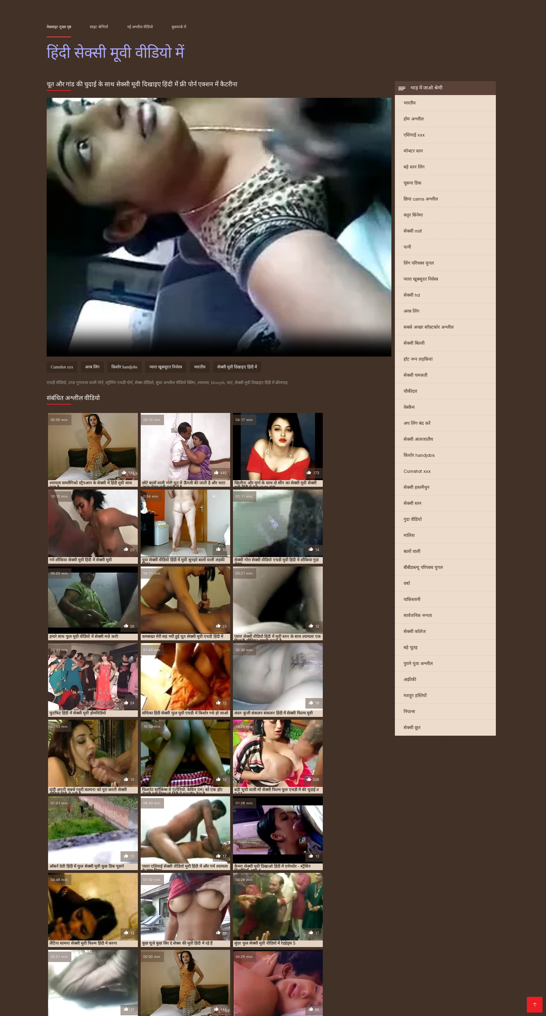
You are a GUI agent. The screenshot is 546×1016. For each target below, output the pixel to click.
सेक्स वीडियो (349, 989)
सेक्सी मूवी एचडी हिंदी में (72, 943)
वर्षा (407, 584)
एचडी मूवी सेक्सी (436, 984)
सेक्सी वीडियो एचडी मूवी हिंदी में (249, 947)
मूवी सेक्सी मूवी (345, 978)
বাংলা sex (169, 967)
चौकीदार (410, 391)
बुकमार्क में (179, 27)
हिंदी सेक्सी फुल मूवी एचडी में (201, 955)
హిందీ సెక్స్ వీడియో (232, 984)
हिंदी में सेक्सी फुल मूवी (319, 951)
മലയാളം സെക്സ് (270, 1000)
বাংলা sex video (379, 973)
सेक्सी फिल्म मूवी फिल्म (300, 995)
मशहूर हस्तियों (415, 696)
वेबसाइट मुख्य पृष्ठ (59, 27)
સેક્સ (244, 1006)
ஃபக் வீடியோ (461, 967)
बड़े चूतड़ (411, 648)
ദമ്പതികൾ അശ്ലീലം (74, 967)
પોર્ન (462, 1000)
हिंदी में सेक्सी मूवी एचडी (389, 951)
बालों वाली (412, 552)
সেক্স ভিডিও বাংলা (238, 967)
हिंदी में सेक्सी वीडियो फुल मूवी (113, 955)
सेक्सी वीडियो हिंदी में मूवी (419, 947)
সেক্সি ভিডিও (101, 978)
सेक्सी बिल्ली (414, 343)
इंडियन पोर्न (231, 1000)
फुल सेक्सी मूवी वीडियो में (144, 939)
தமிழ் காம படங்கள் (129, 967)
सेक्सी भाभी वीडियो (315, 984)
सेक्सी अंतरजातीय (418, 440)
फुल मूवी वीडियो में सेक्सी (103, 939)
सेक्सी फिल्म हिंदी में (237, 978)
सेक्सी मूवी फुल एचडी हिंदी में (283, 943)
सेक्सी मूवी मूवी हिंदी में (325, 943)
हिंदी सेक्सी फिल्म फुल (212, 1006)
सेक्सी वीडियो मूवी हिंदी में (295, 947)
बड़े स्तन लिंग (414, 167)
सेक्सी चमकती (415, 375)
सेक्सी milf (413, 231)
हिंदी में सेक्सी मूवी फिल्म (428, 951)
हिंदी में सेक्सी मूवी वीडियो (470, 951)
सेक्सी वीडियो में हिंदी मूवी (336, 947)
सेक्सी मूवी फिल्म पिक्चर (218, 973)
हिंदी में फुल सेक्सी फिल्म (161, 951)
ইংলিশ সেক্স (164, 978)
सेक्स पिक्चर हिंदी (315, 1000)
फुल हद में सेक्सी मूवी (219, 939)
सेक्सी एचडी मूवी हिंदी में (408, 939)
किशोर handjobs (419, 456)
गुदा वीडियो (413, 520)
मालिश (409, 536)
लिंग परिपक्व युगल (419, 263)
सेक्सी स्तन (412, 504)
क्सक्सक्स (206, 1000)
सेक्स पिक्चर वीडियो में (185, 984)
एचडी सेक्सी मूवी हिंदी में (64, 939)
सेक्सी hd (412, 295)
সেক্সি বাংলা (134, 978)
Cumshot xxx (417, 472)
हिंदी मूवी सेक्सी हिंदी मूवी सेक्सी (159, 1000)
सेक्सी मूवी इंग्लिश (385, 989)
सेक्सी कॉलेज (415, 632)
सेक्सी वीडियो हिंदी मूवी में (378, 947)
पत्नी (407, 247)
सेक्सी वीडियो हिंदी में (100, 1006)
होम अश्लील (414, 119)
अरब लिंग (411, 311)
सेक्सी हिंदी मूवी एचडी (186, 989)
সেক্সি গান (442, 1000)
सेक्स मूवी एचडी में (372, 939)
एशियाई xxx (414, 135)
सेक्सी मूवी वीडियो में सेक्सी (365, 943)
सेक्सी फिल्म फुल (64, 995)
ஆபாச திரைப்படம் (82, 989)
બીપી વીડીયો (198, 967)
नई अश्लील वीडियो (140, 27)
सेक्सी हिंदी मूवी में (455, 947)
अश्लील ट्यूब (313, 978)
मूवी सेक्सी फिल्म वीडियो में (259, 939)
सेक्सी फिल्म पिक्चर (330, 967)
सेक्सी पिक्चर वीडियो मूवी (306, 989)
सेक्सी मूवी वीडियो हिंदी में (408, 943)
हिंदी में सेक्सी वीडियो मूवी (157, 955)
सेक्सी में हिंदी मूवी (208, 947)
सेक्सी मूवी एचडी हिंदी (334, 973)
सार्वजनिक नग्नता (418, 616)
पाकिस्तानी (412, 600)
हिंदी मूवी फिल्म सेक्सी (249, 995)
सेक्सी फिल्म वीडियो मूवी (137, 995)
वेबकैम (409, 408)
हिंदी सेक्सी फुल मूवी (358, 1000)
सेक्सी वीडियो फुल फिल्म (163, 973)
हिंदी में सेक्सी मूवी (353, 951)
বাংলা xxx (72, 978)
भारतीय (410, 103)
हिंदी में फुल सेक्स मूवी (123, 951)
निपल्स (409, 712)
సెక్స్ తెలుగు (76, 984)
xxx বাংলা (263, 989)
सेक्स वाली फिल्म (230, 989)
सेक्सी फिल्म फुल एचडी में (448, 939)
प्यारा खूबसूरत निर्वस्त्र (421, 279)
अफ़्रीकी (410, 680)
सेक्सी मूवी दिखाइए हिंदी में (237, 367)
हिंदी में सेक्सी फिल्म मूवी (280, 951)
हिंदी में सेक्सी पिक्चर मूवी (239, 951)
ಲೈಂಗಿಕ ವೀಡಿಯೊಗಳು (417, 967)
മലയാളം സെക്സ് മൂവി (278, 973)
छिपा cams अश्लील (421, 199)
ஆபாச (204, 978)
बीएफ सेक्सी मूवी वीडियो (135, 989)
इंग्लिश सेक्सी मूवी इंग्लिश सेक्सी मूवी (376, 984)
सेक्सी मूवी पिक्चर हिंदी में (199, 943)
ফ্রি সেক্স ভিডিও (280, 978)
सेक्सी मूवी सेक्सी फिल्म (352, 995)
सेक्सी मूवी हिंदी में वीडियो (126, 947)
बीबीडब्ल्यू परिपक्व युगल (423, 568)
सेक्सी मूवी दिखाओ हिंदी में (156, 943)
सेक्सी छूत (412, 728)
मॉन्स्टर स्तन (413, 151)
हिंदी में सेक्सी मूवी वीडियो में (66, 955)
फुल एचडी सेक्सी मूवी (405, 1000)
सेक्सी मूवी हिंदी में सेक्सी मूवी (169, 947)
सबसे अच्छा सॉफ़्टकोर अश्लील (429, 327)
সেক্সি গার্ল (147, 984)
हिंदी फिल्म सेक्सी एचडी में (83, 951)
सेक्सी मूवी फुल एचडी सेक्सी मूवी (441, 978)
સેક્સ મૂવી (96, 995)
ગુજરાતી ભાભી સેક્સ (100, 973)
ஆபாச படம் (141, 1006)
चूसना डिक (412, 183)
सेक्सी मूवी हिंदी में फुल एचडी (82, 947)
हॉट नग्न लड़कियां (418, 359)
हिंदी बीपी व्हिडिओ (372, 967)
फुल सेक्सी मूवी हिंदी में (183, 939)
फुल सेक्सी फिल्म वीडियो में (194, 995)
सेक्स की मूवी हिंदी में (339, 939)
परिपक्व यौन (294, 967)
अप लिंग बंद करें (417, 424)
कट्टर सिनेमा (413, 215)
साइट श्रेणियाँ (99, 27)
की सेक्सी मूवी (443, 995)
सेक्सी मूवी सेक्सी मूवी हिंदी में (451, 943)
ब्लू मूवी (270, 967)
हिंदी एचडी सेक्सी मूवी (402, 995)
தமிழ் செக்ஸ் (269, 1006)
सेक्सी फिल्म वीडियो (112, 984)
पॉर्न (131, 973)
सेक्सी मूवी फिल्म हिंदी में (240, 943)
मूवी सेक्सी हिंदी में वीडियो (301, 939)
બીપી (186, 978)
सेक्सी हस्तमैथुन (416, 488)
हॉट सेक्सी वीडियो (476, 989)
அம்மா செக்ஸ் (274, 984)
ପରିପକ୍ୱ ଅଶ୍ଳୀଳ (384, 978)
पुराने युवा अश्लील (418, 664)
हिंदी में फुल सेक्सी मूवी (200, 951)
